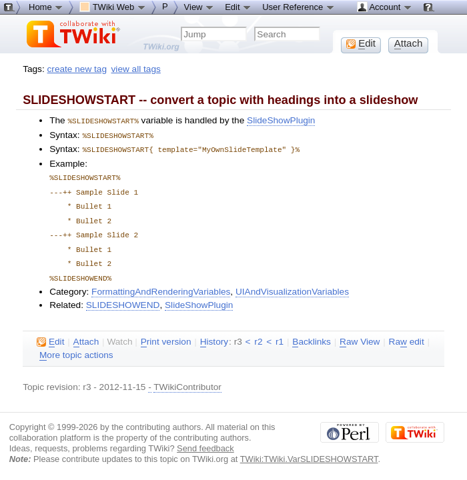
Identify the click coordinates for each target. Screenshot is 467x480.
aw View (360, 334)
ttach (86, 334)
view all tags (136, 69)
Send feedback (205, 441)
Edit (238, 6)
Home (46, 6)
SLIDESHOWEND (123, 298)
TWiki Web (112, 6)
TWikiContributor (187, 380)
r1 (280, 334)
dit (50, 334)
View (199, 6)
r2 (258, 334)
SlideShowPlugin (281, 120)
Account (384, 6)
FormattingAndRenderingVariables (160, 284)
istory (214, 334)
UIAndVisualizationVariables (292, 284)
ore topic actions (76, 348)
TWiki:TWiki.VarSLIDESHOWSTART (309, 452)
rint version (166, 334)
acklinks (311, 334)
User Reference (298, 6)
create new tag (77, 69)
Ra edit (406, 334)
